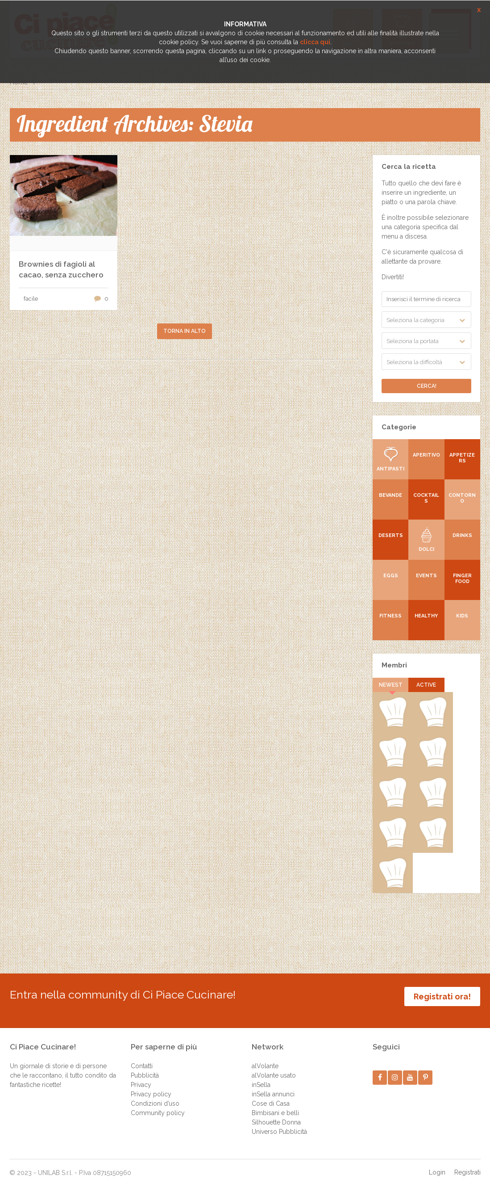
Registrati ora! (442, 996)
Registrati (467, 1163)
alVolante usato (274, 1066)
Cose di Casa (271, 1094)
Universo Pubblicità (279, 1122)
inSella (261, 1075)
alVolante (265, 1057)
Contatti (142, 1057)
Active (426, 685)
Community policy (158, 1104)
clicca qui (315, 42)
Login (437, 1163)
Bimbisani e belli (275, 1104)
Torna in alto (184, 331)
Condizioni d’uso (155, 1094)
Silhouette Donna (276, 1113)
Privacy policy (151, 1085)
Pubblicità (145, 1066)
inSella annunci (273, 1085)
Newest (391, 685)
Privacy (141, 1075)
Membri (394, 665)
